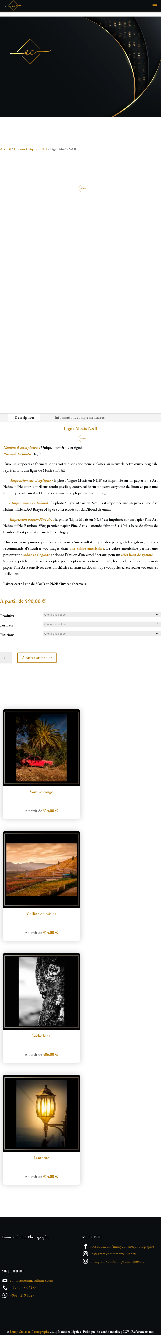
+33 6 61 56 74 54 (23, 1287)
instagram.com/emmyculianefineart (117, 1261)
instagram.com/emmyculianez (113, 1253)
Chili (43, 149)
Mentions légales (69, 1332)
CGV (125, 1332)
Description (24, 417)
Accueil (5, 149)
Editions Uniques (25, 149)
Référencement (142, 1332)
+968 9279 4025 (22, 1295)
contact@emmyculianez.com (31, 1280)
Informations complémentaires (80, 417)
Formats (6, 625)
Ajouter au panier (37, 657)
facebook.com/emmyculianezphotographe (122, 1246)
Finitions (7, 634)
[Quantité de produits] (6, 657)
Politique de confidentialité (101, 1332)
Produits (7, 615)
